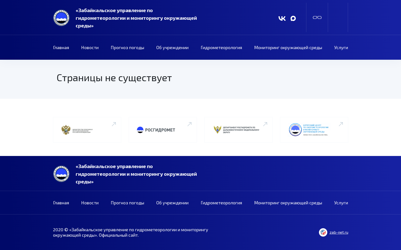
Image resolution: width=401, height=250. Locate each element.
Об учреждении (172, 47)
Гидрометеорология (221, 47)
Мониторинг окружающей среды (288, 47)
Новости (90, 47)
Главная (61, 47)
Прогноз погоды (127, 47)
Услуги (341, 47)
